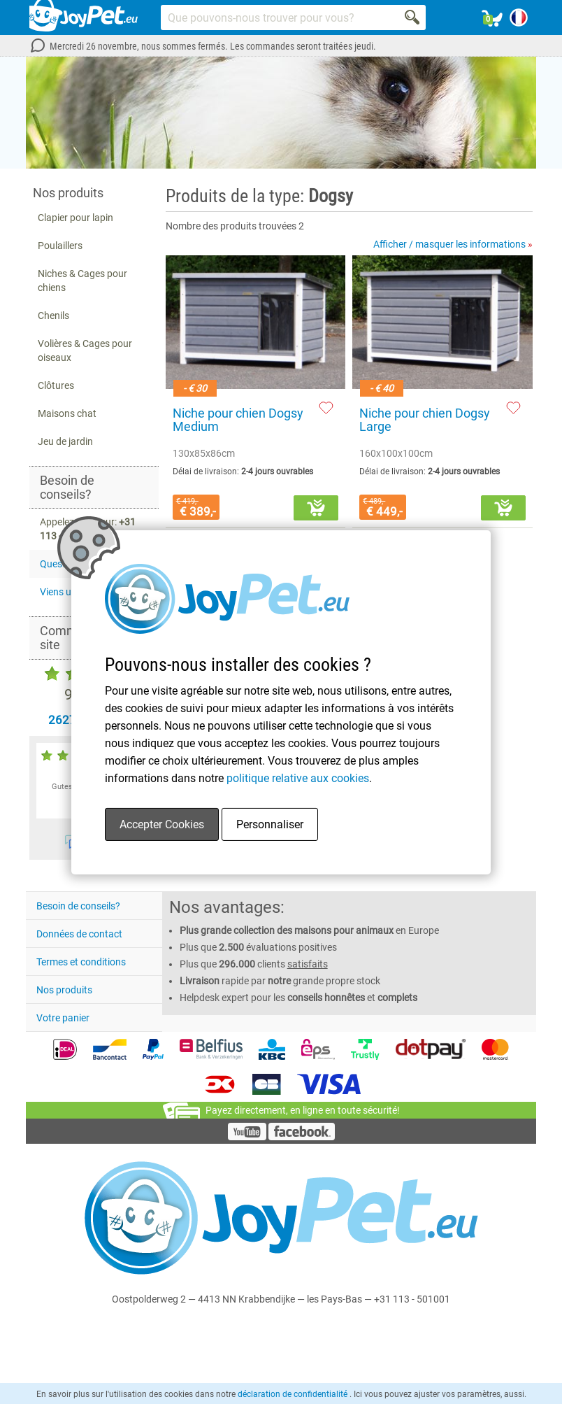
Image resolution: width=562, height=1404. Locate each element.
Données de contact (79, 933)
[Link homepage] (83, 17)
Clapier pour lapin (75, 217)
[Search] (413, 17)
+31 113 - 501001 (412, 1299)
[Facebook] (301, 1136)
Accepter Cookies (162, 824)
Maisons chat (67, 413)
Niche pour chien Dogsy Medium (238, 420)
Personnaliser (269, 824)
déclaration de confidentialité (294, 1394)
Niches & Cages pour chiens (82, 280)
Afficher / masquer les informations (453, 244)
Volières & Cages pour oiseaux (85, 350)
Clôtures (56, 385)
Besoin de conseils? (78, 906)
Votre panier (62, 1017)
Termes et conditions (81, 961)
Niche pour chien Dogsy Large (424, 420)
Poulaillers (60, 245)
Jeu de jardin (65, 441)
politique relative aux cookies (297, 778)
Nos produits (64, 989)
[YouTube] (247, 1136)
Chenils (53, 315)
